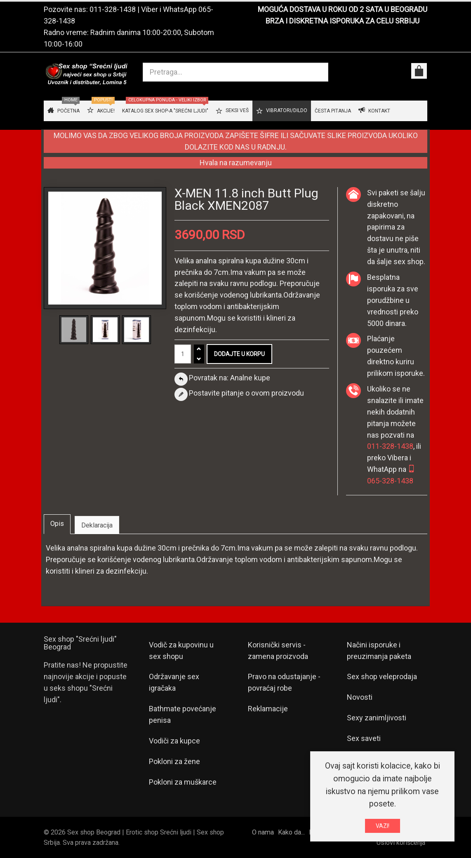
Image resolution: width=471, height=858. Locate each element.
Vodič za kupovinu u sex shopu (181, 650)
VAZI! (382, 827)
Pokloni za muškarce (183, 782)
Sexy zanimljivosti (376, 717)
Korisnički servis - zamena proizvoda (278, 650)
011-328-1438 (112, 9)
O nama (263, 832)
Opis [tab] (57, 523)
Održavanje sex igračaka (174, 682)
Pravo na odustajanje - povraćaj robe (284, 682)
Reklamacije (268, 708)
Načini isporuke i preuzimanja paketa (379, 650)
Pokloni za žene (174, 761)
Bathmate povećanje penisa (182, 714)
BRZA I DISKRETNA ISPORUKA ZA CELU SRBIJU (342, 20)
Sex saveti (364, 738)
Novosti (359, 697)
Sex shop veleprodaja (382, 676)
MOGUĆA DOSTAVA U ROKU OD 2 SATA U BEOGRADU (342, 9)
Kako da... (291, 832)
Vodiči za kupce (174, 740)
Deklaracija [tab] (97, 525)
